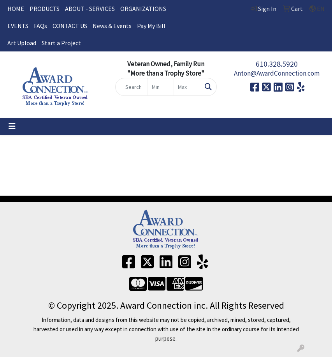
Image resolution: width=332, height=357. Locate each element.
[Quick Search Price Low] (161, 87)
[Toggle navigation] (12, 126)
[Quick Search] (131, 87)
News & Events (112, 26)
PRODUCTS (45, 8)
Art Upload (21, 43)
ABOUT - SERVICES (90, 8)
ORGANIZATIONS (143, 8)
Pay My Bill (151, 26)
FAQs (40, 26)
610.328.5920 (277, 64)
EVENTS (17, 26)
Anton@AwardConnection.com (277, 73)
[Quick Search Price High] (187, 87)
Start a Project (61, 43)
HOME (15, 8)
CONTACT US (70, 26)
